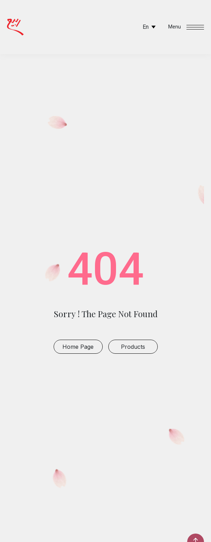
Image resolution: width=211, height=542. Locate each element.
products (133, 346)
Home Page (78, 346)
